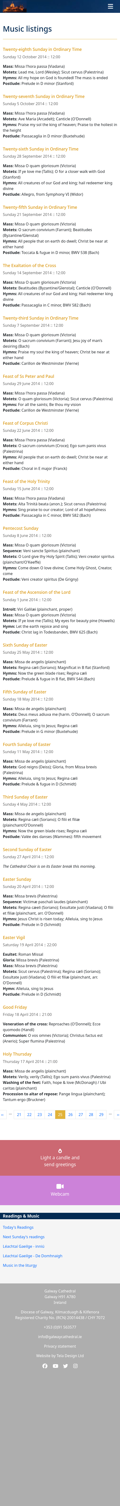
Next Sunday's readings (24, 1236)
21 (20, 1114)
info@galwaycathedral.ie (60, 1336)
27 (82, 1114)
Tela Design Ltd (70, 1355)
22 (31, 1114)
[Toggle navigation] (110, 6)
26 (72, 1114)
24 (51, 1114)
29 (102, 1114)
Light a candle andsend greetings (59, 1158)
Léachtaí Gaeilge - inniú (23, 1246)
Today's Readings (18, 1227)
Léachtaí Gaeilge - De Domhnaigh (32, 1255)
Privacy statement (60, 1346)
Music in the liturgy (20, 1265)
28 (92, 1114)
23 (41, 1114)
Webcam (60, 1190)
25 (61, 1114)
